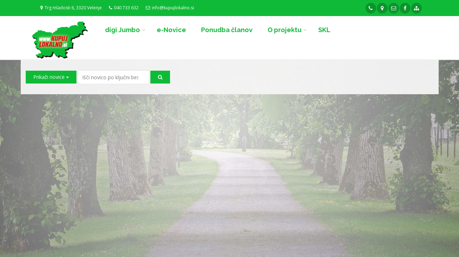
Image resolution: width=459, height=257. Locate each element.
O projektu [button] (284, 30)
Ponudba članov (227, 30)
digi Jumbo (122, 30)
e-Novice (171, 30)
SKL (324, 30)
